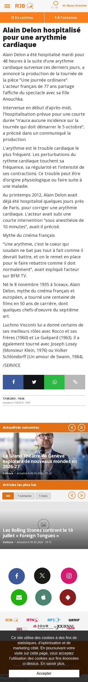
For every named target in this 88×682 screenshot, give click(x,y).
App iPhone (43, 597)
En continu (22, 17)
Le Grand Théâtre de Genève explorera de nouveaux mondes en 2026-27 (40, 461)
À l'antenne (66, 17)
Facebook (16, 576)
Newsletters (19, 597)
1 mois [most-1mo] (43, 496)
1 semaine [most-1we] (24, 496)
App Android (68, 597)
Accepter (44, 673)
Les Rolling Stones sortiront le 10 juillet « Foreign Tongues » (38, 532)
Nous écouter (77, 6)
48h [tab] (8, 496)
